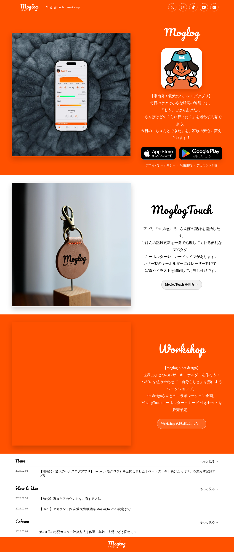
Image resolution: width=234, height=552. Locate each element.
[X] (172, 7)
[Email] (214, 7)
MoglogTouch (55, 7)
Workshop (73, 7)
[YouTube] (204, 7)
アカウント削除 (207, 165)
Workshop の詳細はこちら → (181, 423)
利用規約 (186, 165)
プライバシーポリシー (161, 165)
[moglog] (29, 7)
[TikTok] (193, 7)
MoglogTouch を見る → (181, 284)
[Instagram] (183, 7)
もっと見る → (209, 461)
